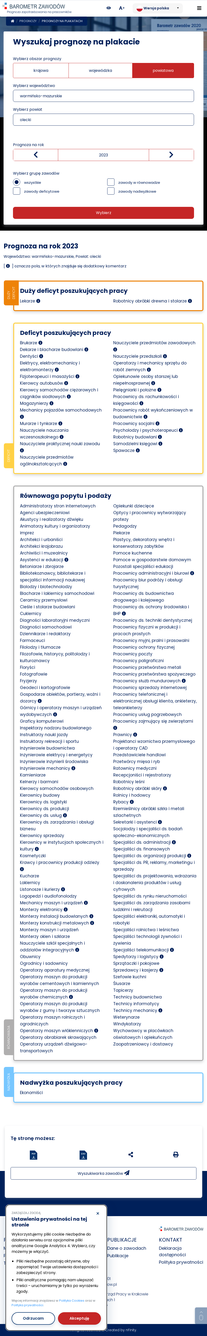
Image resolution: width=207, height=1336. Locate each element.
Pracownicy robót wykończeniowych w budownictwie (153, 413)
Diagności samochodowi (46, 627)
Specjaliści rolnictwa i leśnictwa (146, 930)
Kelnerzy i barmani (39, 782)
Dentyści (31, 356)
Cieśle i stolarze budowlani (47, 607)
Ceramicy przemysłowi (43, 600)
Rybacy (123, 802)
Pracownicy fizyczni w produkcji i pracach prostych (146, 630)
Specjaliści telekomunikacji (143, 950)
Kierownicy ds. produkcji (44, 809)
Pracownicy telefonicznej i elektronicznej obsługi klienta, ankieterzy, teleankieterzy (155, 701)
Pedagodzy (125, 526)
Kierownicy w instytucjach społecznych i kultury (61, 845)
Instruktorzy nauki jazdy (44, 735)
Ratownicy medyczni (135, 768)
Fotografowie (33, 674)
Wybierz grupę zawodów (36, 173)
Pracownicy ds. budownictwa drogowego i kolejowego (143, 597)
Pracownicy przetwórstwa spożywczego (154, 674)
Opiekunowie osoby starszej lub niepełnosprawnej (145, 380)
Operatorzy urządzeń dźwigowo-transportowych (54, 1047)
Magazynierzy (37, 403)
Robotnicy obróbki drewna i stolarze (152, 301)
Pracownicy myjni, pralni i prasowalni (151, 640)
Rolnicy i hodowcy (132, 795)
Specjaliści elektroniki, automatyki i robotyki (149, 919)
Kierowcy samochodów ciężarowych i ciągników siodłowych (59, 393)
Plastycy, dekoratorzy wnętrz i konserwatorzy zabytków (143, 543)
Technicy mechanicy (138, 1010)
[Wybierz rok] (103, 155)
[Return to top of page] (201, 1315)
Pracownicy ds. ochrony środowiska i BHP (151, 610)
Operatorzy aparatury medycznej (54, 970)
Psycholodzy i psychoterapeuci (148, 430)
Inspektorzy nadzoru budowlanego (55, 728)
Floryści (27, 667)
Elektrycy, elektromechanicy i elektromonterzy (50, 366)
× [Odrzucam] (98, 1213)
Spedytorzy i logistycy (138, 957)
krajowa (40, 70)
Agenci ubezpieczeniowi (44, 513)
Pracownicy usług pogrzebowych (147, 714)
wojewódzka (100, 70)
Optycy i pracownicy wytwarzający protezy (149, 516)
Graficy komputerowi (41, 721)
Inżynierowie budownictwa (47, 748)
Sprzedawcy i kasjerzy (138, 970)
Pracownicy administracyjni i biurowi (153, 573)
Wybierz (103, 212)
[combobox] (103, 96)
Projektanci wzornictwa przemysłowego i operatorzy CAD (154, 745)
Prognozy (28, 21)
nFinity (131, 1330)
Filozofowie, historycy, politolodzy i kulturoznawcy (55, 657)
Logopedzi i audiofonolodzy (48, 896)
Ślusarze (121, 983)
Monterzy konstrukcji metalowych (57, 923)
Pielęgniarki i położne (137, 390)
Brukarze (31, 343)
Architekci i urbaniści (41, 539)
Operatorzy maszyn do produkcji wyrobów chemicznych (53, 993)
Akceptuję (79, 1318)
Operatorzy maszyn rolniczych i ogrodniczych (52, 1020)
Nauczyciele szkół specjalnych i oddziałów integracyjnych (52, 946)
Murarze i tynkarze (41, 423)
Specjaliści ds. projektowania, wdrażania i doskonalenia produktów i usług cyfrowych (154, 882)
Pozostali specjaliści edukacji (143, 566)
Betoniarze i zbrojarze (42, 566)
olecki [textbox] (25, 120)
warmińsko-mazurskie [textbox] (41, 96)
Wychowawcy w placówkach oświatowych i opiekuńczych (143, 1034)
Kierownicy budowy (40, 795)
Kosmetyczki (33, 856)
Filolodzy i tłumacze (40, 647)
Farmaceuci (32, 640)
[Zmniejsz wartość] (35, 155)
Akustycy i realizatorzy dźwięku (51, 519)
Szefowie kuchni (129, 977)
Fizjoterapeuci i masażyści (50, 376)
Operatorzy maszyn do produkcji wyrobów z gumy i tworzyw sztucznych (60, 1007)
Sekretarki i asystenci (137, 822)
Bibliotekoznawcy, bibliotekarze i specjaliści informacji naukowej (52, 576)
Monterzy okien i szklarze (45, 936)
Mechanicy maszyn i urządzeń (54, 903)
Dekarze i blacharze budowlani (54, 349)
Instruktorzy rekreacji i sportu (49, 741)
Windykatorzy (127, 1024)
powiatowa (163, 70)
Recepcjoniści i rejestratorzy (142, 775)
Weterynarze (126, 1017)
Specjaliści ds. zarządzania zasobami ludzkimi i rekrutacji (151, 906)
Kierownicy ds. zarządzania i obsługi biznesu (57, 825)
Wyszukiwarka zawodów (103, 1173)
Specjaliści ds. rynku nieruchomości (150, 896)
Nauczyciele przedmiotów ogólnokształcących (47, 460)
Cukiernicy (30, 613)
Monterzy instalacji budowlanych (57, 916)
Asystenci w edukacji (44, 560)
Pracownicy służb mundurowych (149, 681)
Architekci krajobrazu (41, 546)
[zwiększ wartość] (171, 155)
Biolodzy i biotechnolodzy (46, 587)
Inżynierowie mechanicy (47, 768)
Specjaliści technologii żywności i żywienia (147, 940)
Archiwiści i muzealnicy (44, 553)
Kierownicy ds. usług (43, 815)
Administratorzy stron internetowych (58, 506)
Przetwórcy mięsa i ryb (136, 761)
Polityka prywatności (181, 1262)
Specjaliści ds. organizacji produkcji (152, 856)
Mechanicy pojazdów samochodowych (61, 413)
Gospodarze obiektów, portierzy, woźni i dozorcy (60, 697)
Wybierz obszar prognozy (37, 59)
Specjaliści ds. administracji (144, 842)
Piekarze (121, 533)
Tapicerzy (123, 990)
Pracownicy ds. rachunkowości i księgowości (146, 400)
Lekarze (30, 301)
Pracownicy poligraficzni (138, 661)
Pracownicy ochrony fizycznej (144, 647)
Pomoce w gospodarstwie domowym (152, 560)
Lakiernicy (30, 883)
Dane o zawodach (126, 1248)
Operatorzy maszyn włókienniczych (59, 1031)
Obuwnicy (30, 957)
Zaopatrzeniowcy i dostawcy (143, 1044)
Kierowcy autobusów (44, 383)
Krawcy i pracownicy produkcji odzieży (59, 865)
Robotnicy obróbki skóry (140, 788)
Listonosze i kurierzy (42, 889)
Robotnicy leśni (128, 782)
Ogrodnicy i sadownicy (44, 963)
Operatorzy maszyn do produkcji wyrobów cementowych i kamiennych (59, 980)
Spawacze (126, 450)
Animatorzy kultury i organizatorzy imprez (55, 529)
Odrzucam (33, 1318)
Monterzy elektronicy (44, 909)
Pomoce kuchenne (132, 553)
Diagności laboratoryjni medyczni (55, 620)
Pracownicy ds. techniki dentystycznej (152, 620)
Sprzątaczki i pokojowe (136, 963)
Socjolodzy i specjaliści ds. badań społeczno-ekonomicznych (147, 832)
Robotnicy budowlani (137, 437)
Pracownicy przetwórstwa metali (147, 667)
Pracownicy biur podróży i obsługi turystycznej (147, 583)
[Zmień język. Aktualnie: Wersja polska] (157, 8)
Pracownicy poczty (132, 654)
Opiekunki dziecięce (133, 506)
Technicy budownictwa (137, 997)
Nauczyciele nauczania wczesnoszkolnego (44, 433)
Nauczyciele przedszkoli (140, 356)
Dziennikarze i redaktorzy (45, 634)
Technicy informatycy (136, 1004)
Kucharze (29, 876)
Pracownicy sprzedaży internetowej (150, 687)
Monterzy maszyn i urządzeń (49, 930)
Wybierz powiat (27, 109)
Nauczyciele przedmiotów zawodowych (154, 345)
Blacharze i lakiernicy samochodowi (57, 593)
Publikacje (117, 1256)
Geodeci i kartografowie (45, 687)
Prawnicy (125, 735)
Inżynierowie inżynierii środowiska (54, 761)
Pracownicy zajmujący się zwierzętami (153, 724)
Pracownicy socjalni (136, 423)
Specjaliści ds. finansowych (141, 849)
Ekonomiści (31, 1093)
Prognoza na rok (28, 145)
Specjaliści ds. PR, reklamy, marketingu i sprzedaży (154, 866)
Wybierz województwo (34, 85)
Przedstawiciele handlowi (139, 755)
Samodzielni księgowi (138, 444)
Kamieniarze (33, 775)
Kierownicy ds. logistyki (43, 802)
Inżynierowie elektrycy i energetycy (56, 755)
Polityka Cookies (71, 1300)
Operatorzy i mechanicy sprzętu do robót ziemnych (150, 366)
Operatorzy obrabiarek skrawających (58, 1037)
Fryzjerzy (28, 681)
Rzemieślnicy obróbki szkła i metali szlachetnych (148, 812)
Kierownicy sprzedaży (42, 835)
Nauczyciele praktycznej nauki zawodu (60, 446)
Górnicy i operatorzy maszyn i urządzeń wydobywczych (61, 711)
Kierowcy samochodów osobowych (57, 788)
